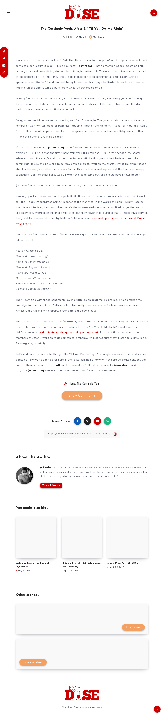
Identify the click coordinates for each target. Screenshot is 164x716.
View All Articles (51, 485)
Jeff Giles (45, 467)
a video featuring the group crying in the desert (68, 332)
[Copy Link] (82, 434)
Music (71, 384)
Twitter (93, 476)
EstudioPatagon (93, 707)
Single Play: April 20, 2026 (122, 563)
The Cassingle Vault (89, 384)
